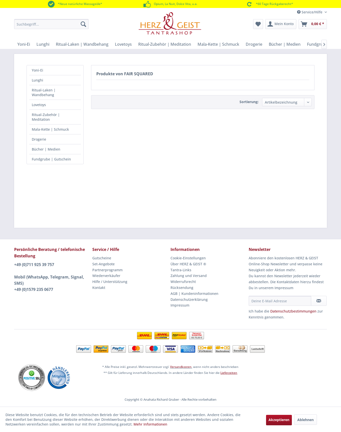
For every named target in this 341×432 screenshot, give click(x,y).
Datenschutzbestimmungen (293, 311)
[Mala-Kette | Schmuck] (218, 44)
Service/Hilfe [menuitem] (310, 12)
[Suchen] (83, 24)
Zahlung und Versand (188, 275)
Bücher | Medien (46, 149)
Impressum (179, 305)
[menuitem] (51, 24)
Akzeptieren (279, 419)
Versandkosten (181, 367)
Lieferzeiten (228, 373)
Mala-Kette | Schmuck (50, 129)
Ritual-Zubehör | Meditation (46, 117)
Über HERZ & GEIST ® (188, 264)
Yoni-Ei (37, 70)
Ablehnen (305, 419)
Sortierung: (249, 101)
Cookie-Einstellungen (188, 258)
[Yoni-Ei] (23, 44)
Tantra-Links (180, 270)
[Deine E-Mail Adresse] (280, 301)
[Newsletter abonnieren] (319, 301)
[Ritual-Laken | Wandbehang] (82, 44)
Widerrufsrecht (183, 281)
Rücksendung (181, 287)
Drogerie (39, 139)
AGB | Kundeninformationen (194, 293)
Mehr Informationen (150, 424)
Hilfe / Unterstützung (109, 281)
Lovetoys (39, 104)
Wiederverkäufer (106, 275)
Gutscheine (101, 258)
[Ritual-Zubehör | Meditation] (164, 44)
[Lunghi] (43, 44)
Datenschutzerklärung (189, 299)
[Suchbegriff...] (51, 24)
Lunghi (37, 80)
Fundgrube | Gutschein (51, 159)
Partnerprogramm (107, 270)
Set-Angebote (103, 264)
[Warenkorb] (313, 24)
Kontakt (98, 287)
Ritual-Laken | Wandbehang (44, 92)
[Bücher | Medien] (285, 44)
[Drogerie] (254, 44)
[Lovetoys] (123, 44)
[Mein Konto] (280, 24)
